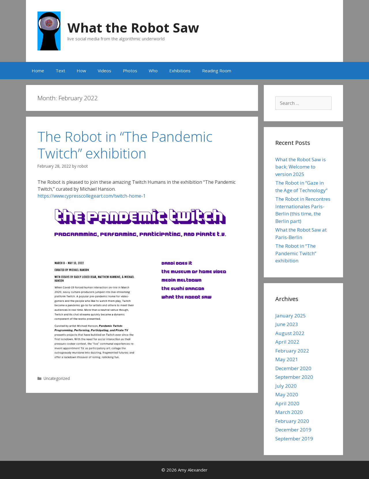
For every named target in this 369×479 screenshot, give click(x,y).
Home (38, 70)
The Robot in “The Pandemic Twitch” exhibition (124, 144)
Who (153, 70)
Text (60, 70)
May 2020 (286, 394)
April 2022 (287, 341)
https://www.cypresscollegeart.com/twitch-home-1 (91, 196)
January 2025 (290, 315)
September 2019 (294, 438)
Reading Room (216, 70)
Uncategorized (57, 378)
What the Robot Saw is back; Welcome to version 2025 (300, 166)
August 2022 (289, 333)
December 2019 (293, 429)
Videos (104, 70)
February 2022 (292, 350)
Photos (130, 70)
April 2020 (287, 403)
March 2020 (289, 412)
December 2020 (293, 368)
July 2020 (286, 386)
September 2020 (294, 377)
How (81, 70)
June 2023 (286, 324)
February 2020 (292, 421)
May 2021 (286, 359)
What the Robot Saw (133, 27)
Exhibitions (180, 70)
